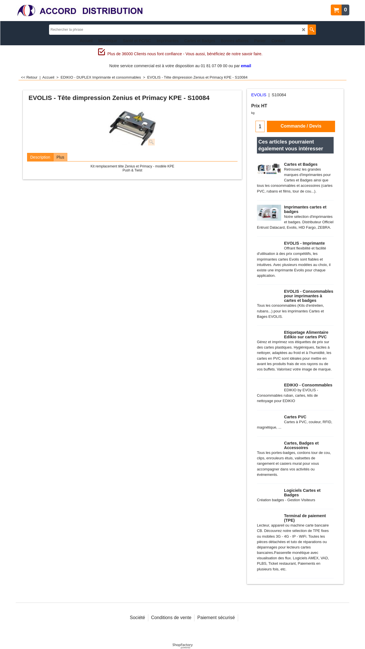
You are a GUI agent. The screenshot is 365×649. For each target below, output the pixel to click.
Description (40, 157)
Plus (60, 157)
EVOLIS (258, 95)
